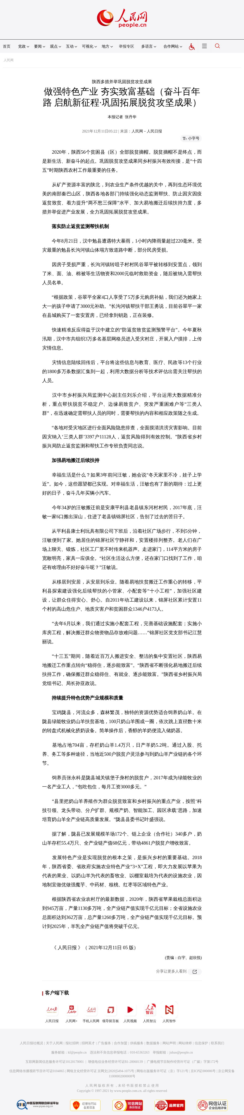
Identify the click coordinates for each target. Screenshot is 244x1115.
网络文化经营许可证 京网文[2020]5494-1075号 (100, 1071)
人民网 (9, 60)
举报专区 (126, 46)
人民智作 (169, 1012)
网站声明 (169, 1043)
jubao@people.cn (181, 1052)
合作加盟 (120, 1043)
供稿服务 (136, 1043)
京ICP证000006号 (203, 1071)
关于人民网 (54, 1043)
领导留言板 (110, 1012)
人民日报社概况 (31, 1043)
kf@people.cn (77, 1052)
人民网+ (71, 1012)
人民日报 (52, 1012)
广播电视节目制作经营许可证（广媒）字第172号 (183, 1062)
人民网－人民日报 (147, 131)
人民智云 (149, 1012)
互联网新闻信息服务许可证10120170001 (54, 1062)
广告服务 (104, 1043)
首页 (6, 46)
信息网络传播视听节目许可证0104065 (36, 1071)
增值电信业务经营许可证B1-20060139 (115, 1062)
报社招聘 (72, 1043)
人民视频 (130, 1012)
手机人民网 (91, 1012)
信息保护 (201, 1043)
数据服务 (153, 1043)
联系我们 (217, 1043)
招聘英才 (88, 1043)
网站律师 (185, 1043)
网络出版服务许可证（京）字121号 (162, 1071)
